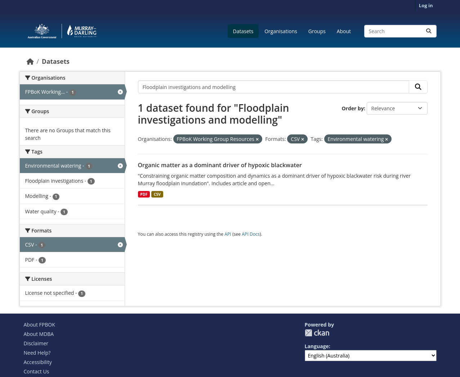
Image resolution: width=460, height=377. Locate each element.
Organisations (280, 31)
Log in (426, 5)
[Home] (30, 61)
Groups (317, 31)
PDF (143, 194)
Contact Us (36, 371)
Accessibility (38, 362)
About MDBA (39, 334)
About (344, 31)
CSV (157, 194)
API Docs (251, 234)
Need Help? (37, 352)
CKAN (317, 333)
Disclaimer (36, 343)
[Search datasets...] (400, 31)
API (227, 234)
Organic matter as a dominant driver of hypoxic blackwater (220, 165)
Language (317, 346)
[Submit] (428, 31)
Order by (352, 108)
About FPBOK (39, 324)
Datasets (243, 31)
